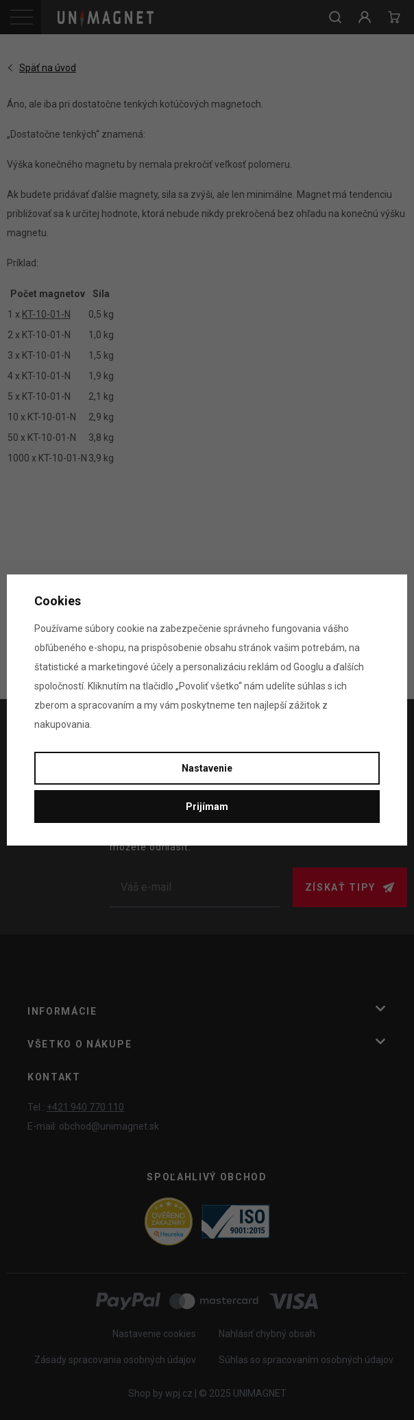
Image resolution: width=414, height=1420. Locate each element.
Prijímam (207, 806)
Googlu (308, 666)
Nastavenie (207, 768)
